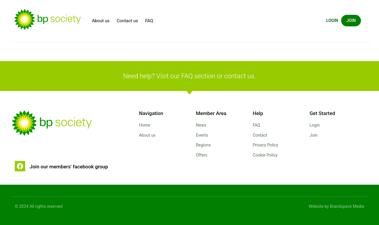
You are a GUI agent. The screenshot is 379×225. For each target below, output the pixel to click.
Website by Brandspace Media (336, 206)
